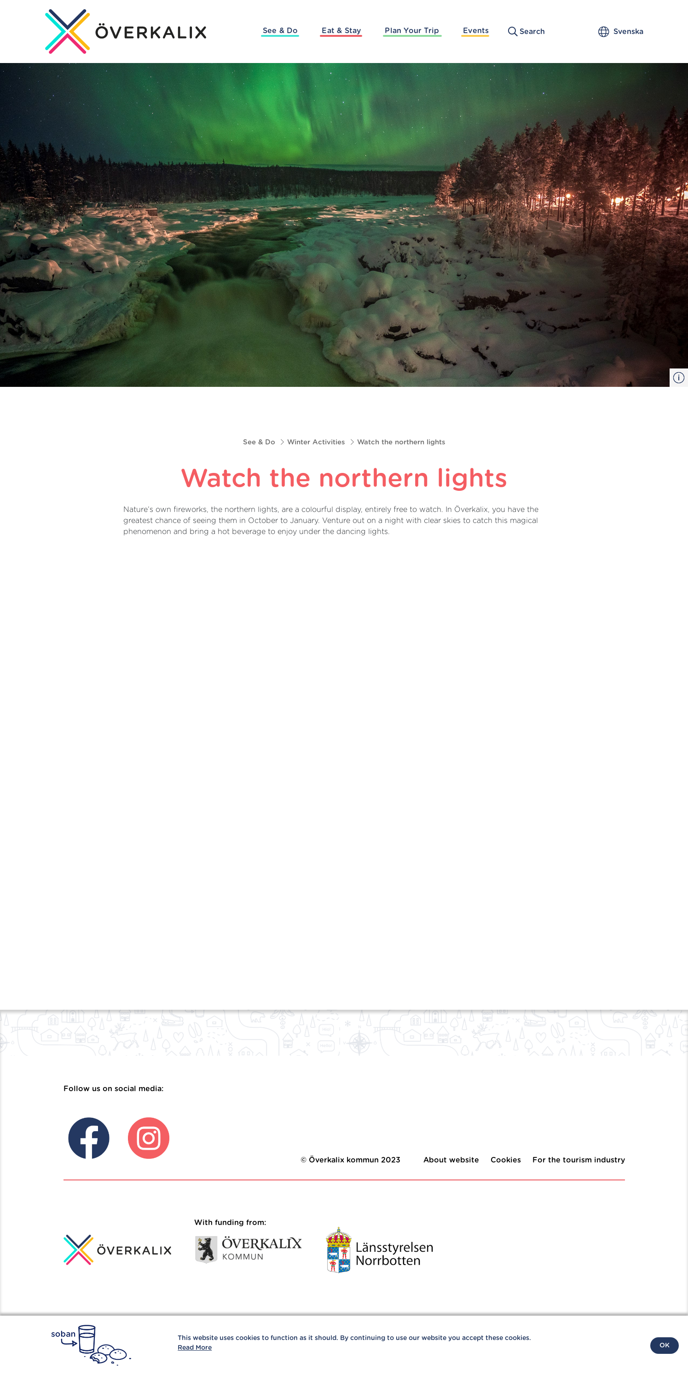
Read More (195, 1348)
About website (451, 1160)
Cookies (506, 1160)
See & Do (280, 31)
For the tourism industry (578, 1160)
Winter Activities (316, 442)
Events (476, 31)
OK (664, 1345)
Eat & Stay (341, 31)
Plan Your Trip (412, 31)
